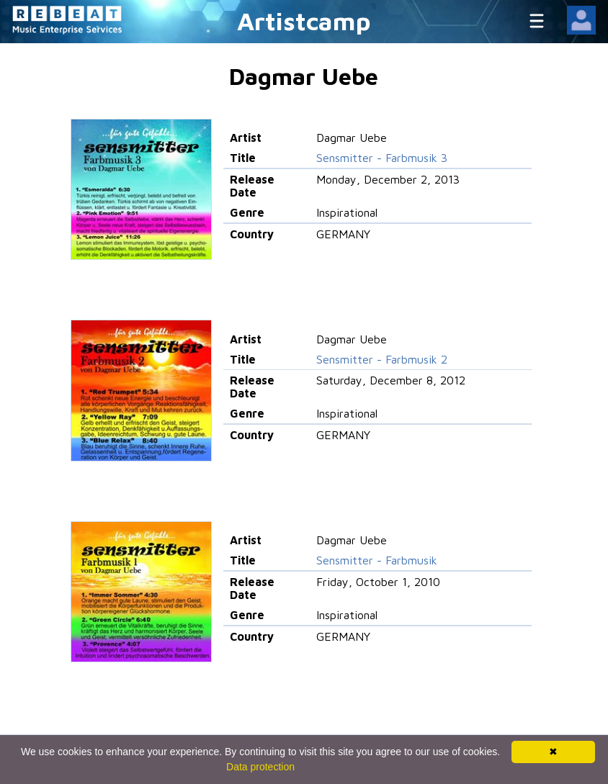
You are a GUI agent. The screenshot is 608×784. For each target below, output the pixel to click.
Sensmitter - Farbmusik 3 (381, 157)
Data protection (260, 766)
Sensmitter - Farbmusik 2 (381, 359)
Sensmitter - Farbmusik (376, 560)
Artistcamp (304, 20)
